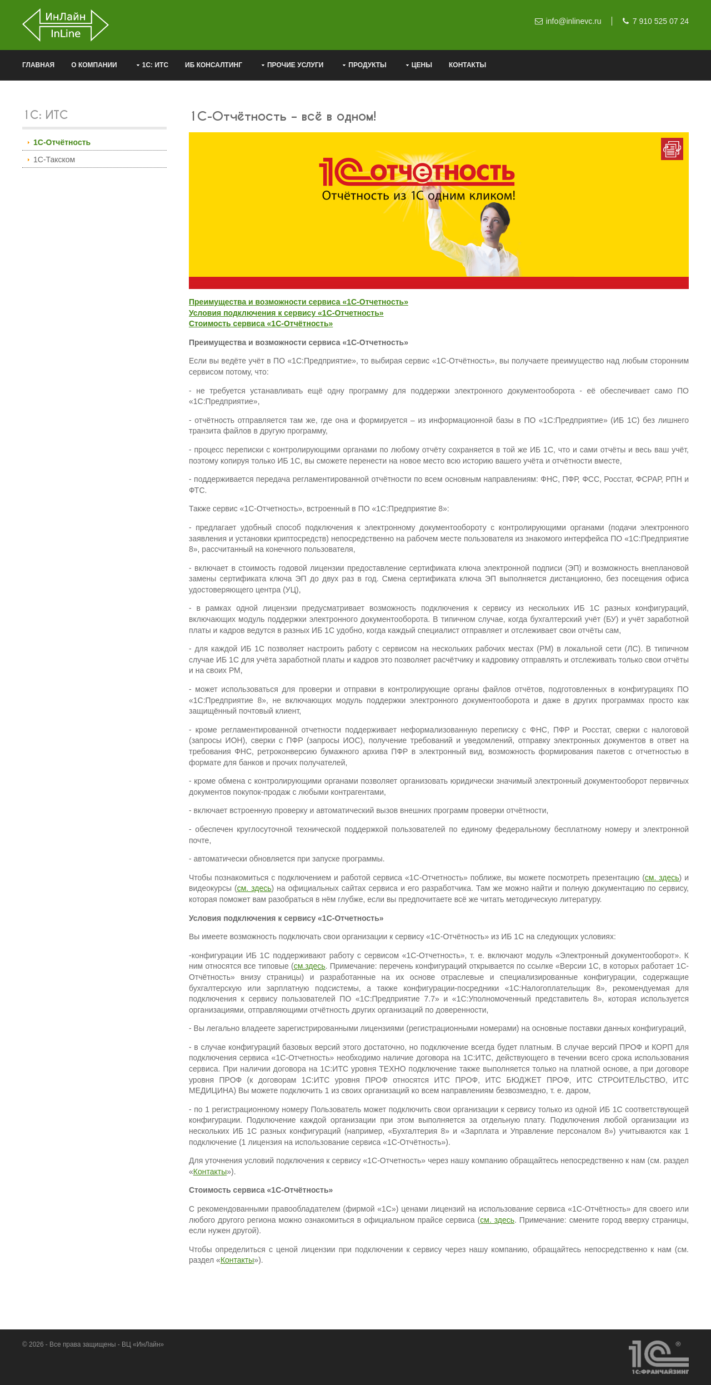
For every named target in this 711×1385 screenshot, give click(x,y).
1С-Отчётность (62, 142)
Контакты (467, 65)
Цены (422, 65)
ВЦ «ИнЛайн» (143, 1344)
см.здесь (310, 965)
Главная (38, 65)
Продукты (367, 65)
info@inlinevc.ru (574, 21)
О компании (94, 65)
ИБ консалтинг (213, 65)
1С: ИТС (155, 65)
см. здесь (662, 877)
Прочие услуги (295, 65)
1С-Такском (54, 159)
